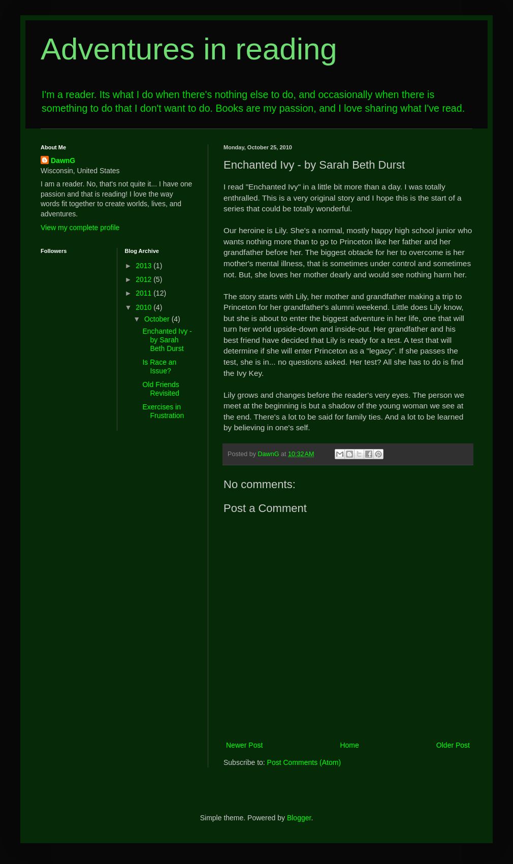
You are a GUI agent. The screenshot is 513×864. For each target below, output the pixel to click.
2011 (144, 293)
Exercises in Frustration (163, 411)
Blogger (299, 818)
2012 (144, 279)
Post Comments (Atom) (304, 762)
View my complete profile (80, 227)
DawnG (63, 160)
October (158, 319)
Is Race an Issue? (159, 366)
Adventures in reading (189, 49)
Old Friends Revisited (160, 388)
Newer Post (244, 745)
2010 (144, 307)
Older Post (453, 745)
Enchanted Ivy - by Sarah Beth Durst (166, 340)
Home (349, 745)
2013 (144, 266)
